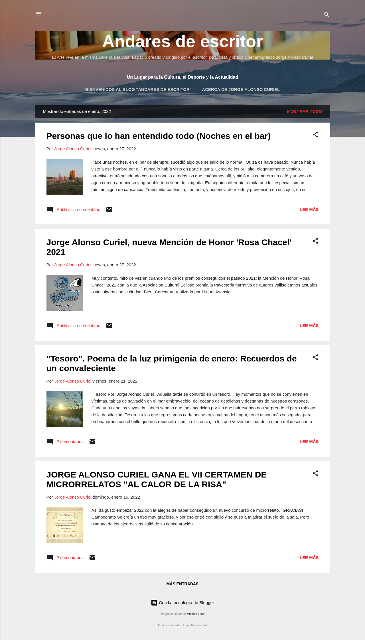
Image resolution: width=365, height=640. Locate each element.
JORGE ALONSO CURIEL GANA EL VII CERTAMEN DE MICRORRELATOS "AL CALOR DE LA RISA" (156, 479)
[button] (315, 135)
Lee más (309, 209)
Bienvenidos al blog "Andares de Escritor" (138, 89)
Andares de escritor (182, 41)
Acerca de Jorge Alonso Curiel (241, 89)
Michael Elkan (196, 613)
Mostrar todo (304, 111)
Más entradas (183, 584)
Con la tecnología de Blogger (182, 602)
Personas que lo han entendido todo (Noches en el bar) (158, 136)
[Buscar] (326, 15)
